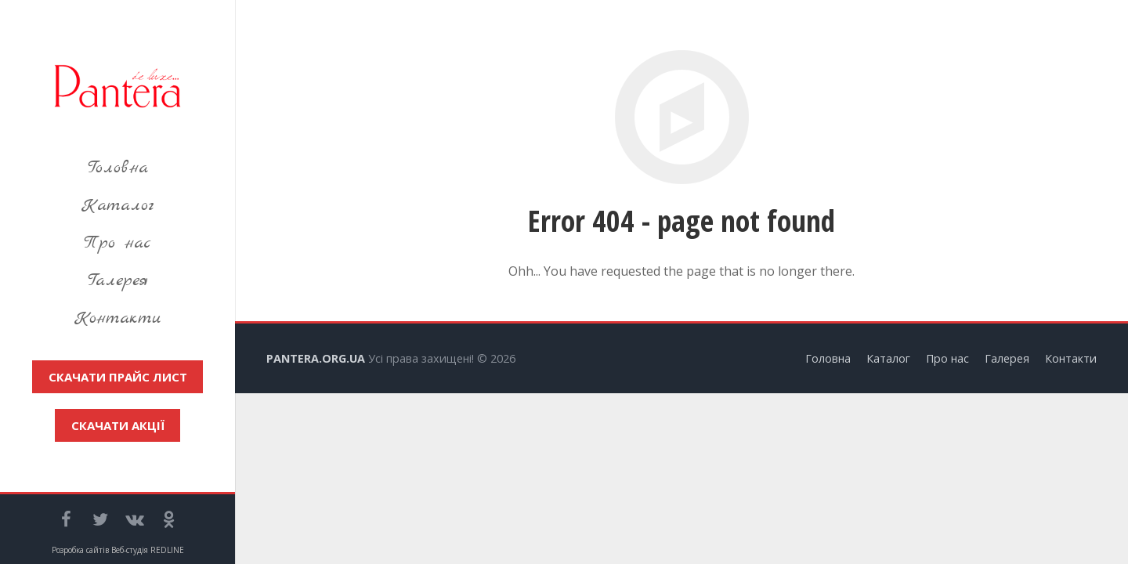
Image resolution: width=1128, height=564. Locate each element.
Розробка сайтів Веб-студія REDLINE (118, 549)
